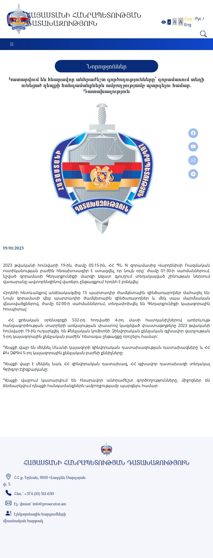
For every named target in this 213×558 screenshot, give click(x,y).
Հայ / (189, 18)
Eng (187, 24)
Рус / (199, 18)
